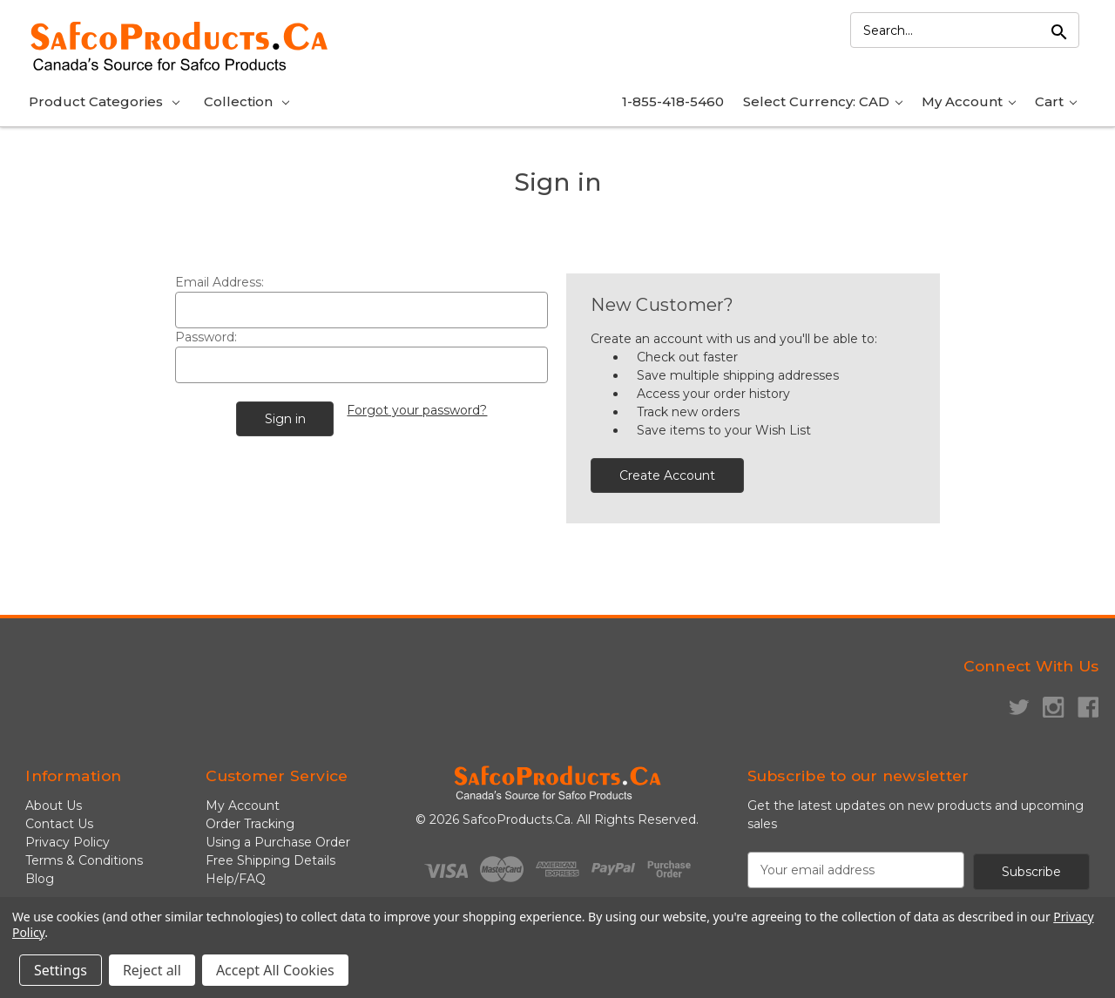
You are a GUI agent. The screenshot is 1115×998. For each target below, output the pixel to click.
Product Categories (104, 101)
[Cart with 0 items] (1055, 103)
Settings (60, 970)
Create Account (667, 475)
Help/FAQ (236, 879)
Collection (246, 101)
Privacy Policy (67, 842)
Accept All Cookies (275, 970)
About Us (53, 805)
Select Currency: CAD (822, 101)
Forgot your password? (417, 410)
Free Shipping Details (270, 860)
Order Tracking (250, 824)
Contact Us (59, 824)
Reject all (152, 970)
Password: (206, 337)
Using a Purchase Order (278, 842)
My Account (969, 101)
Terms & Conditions (84, 860)
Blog (39, 879)
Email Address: (219, 282)
